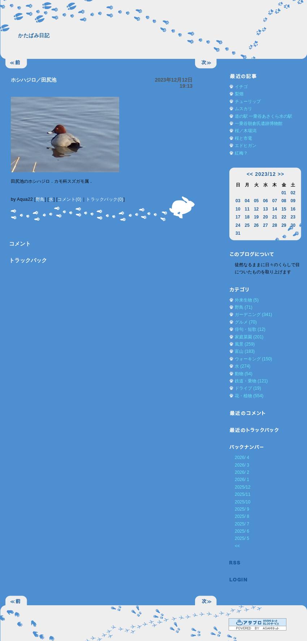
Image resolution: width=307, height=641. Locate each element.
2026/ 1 (242, 479)
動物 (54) (243, 373)
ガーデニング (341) (253, 314)
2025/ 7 (242, 524)
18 (247, 217)
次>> (206, 64)
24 (237, 225)
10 (237, 209)
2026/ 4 (242, 457)
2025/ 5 (242, 538)
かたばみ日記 (33, 35)
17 (237, 217)
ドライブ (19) (248, 388)
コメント (20, 244)
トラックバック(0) (105, 199)
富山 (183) (245, 351)
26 (256, 225)
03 (237, 200)
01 (283, 192)
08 (283, 200)
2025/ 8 (242, 516)
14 (274, 209)
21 (274, 217)
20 (265, 217)
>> (281, 174)
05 (256, 200)
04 (247, 200)
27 (265, 225)
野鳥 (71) (243, 307)
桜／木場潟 (245, 130)
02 (293, 192)
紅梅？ (241, 153)
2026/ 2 (242, 472)
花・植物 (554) (249, 395)
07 (274, 200)
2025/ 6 (242, 531)
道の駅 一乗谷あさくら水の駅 (263, 116)
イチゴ (241, 86)
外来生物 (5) (247, 300)
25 (247, 225)
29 (283, 225)
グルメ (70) (246, 322)
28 (274, 225)
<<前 (16, 64)
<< (250, 174)
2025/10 (242, 501)
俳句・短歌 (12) (250, 329)
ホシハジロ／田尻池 (33, 80)
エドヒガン (245, 145)
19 (256, 217)
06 (265, 200)
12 (256, 209)
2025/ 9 (242, 509)
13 (265, 209)
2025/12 (242, 487)
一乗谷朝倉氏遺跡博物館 (258, 123)
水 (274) (242, 366)
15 (283, 209)
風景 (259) (245, 344)
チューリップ (248, 101)
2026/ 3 (242, 465)
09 (293, 200)
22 (283, 217)
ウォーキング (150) (253, 358)
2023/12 (265, 174)
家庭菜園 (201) (249, 336)
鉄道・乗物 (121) (251, 381)
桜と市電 (243, 138)
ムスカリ (243, 108)
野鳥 (40, 199)
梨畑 (239, 93)
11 (247, 209)
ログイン (238, 579)
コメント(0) (69, 199)
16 (293, 209)
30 (293, 225)
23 (293, 217)
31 (237, 233)
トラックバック (28, 260)
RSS (238, 562)
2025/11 (242, 494)
